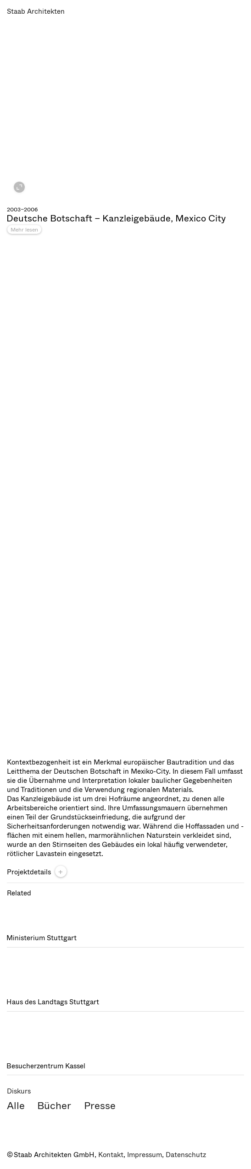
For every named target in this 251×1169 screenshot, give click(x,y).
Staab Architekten (36, 11)
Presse (100, 1106)
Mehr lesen (24, 230)
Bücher (54, 1106)
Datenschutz (186, 1155)
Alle (16, 1106)
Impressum (144, 1155)
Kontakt (110, 1155)
